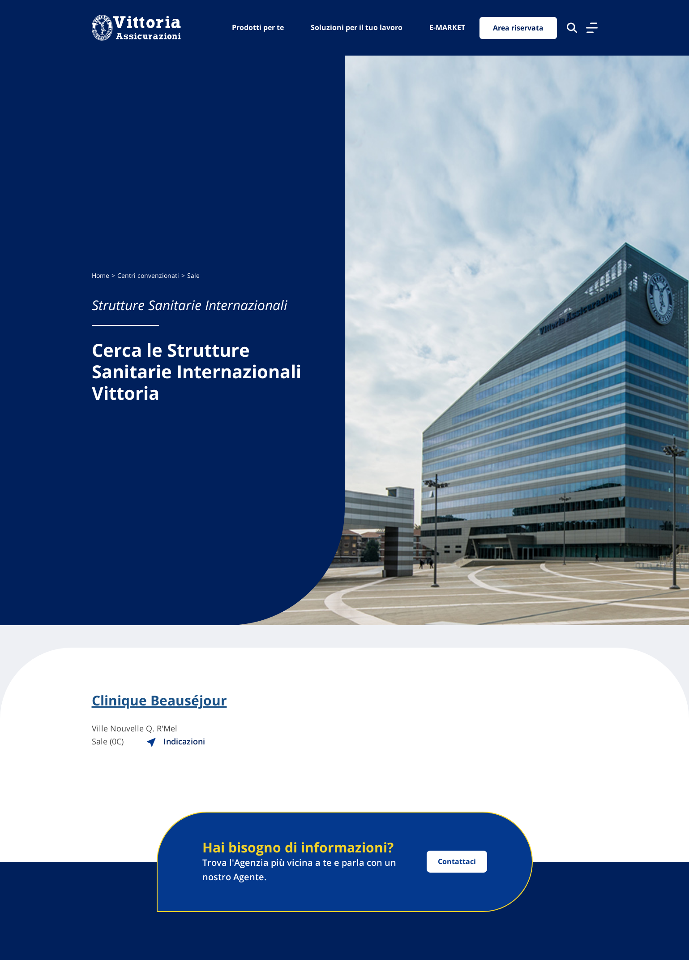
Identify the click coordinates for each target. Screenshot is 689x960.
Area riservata (518, 28)
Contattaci (457, 861)
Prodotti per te (258, 27)
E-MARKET (447, 27)
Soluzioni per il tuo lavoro (356, 27)
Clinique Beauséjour (159, 700)
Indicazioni (175, 741)
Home (100, 275)
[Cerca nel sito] (572, 28)
